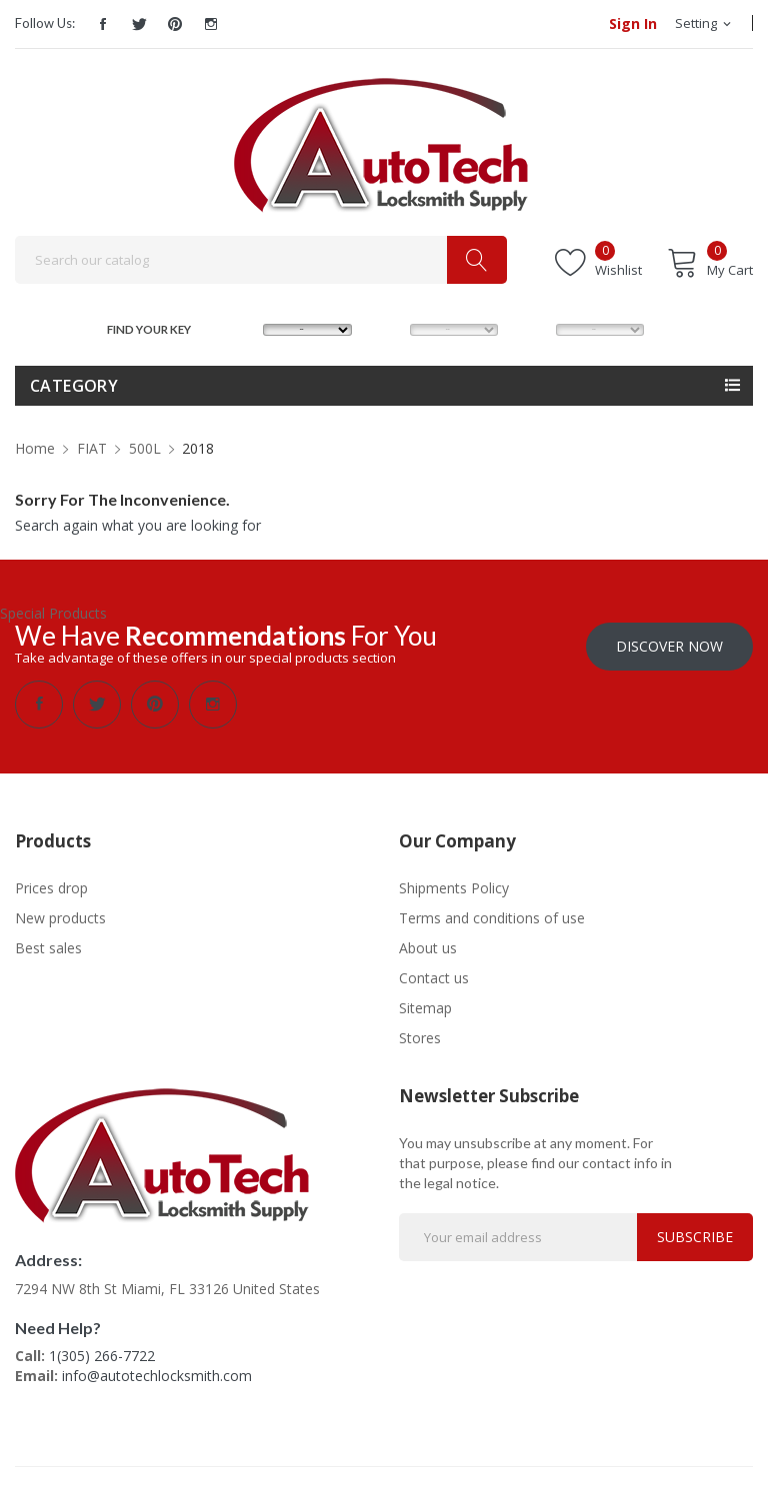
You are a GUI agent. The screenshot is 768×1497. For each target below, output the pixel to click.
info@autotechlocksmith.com (157, 1375)
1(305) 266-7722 (102, 1355)
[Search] (261, 260)
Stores (420, 1037)
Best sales (48, 947)
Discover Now (669, 646)
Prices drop (51, 887)
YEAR (534, 327)
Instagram (211, 24)
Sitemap (425, 1007)
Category (74, 386)
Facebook (103, 24)
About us (428, 947)
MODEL (390, 327)
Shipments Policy (454, 887)
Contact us (434, 977)
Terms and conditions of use (492, 917)
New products (60, 917)
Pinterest (175, 24)
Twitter (139, 24)
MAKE (244, 327)
